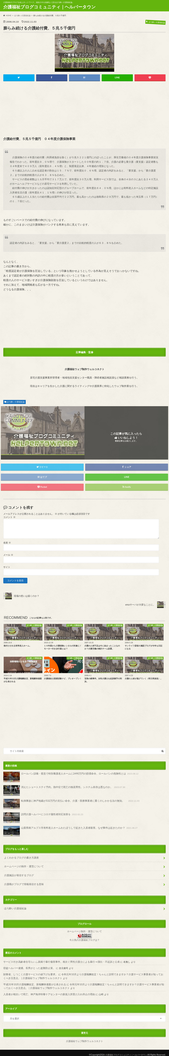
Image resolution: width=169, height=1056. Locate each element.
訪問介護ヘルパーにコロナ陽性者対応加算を (41, 817)
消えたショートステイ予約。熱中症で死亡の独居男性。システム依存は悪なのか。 (61, 790)
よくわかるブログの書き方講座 (20, 857)
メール (8, 555)
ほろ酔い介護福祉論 (16, 402)
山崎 (94, 990)
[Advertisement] (84, 109)
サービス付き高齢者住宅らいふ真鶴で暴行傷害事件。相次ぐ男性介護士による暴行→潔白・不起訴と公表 (57, 959)
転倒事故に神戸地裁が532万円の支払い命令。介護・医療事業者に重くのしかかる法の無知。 (68, 804)
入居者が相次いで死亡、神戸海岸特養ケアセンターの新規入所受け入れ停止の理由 (46, 990)
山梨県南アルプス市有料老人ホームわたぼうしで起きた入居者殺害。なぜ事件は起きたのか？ (67, 831)
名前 (7, 542)
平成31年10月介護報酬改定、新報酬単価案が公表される (32, 981)
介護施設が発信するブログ (18, 874)
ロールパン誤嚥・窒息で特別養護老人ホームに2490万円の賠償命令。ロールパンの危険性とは (67, 777)
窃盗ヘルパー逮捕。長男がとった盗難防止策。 (27, 965)
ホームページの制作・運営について (22, 865)
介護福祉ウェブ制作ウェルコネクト (84, 1037)
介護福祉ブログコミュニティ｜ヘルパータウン (49, 6)
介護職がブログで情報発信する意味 (22, 882)
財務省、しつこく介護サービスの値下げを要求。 (28, 971)
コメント (9, 517)
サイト (6, 567)
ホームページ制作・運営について (84, 929)
